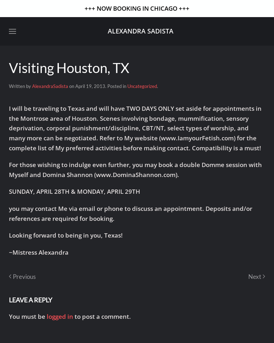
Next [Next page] (256, 276)
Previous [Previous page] (22, 276)
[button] (12, 31)
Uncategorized (142, 86)
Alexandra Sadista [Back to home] (140, 31)
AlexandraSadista (50, 86)
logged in (60, 316)
